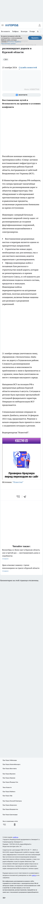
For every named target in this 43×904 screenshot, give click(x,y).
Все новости (5, 31)
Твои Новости (7, 787)
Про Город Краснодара (10, 814)
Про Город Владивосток (10, 809)
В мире (32, 31)
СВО (6, 59)
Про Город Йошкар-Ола (10, 782)
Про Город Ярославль (10, 768)
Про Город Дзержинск (10, 805)
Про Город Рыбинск (9, 791)
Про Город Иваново (9, 778)
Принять (35, 38)
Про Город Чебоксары (10, 760)
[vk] (18, 496)
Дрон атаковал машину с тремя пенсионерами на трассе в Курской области (21, 568)
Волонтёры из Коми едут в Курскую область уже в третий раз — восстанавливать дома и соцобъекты (21, 554)
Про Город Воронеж (9, 774)
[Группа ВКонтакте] (21, 95)
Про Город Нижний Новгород (12, 801)
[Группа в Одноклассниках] (14, 824)
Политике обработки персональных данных (11, 42)
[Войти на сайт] (39, 25)
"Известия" (18, 482)
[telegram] (25, 496)
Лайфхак (15, 31)
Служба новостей (28, 67)
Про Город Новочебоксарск (11, 764)
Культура (24, 31)
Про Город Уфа (7, 795)
